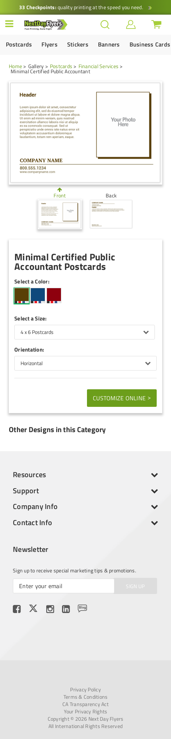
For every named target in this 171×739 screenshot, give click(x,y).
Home (15, 66)
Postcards (19, 44)
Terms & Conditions (85, 697)
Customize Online (122, 397)
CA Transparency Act (85, 704)
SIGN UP (135, 586)
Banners (109, 44)
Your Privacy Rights (86, 711)
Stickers (77, 44)
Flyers (49, 44)
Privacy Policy (85, 689)
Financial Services (99, 66)
